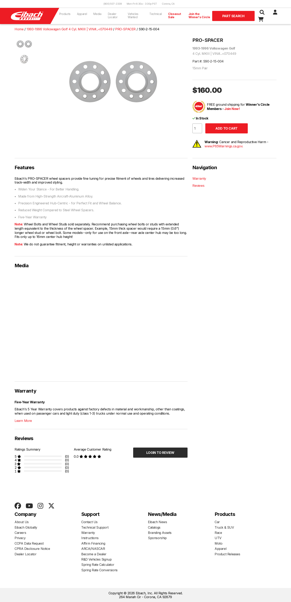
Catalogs (154, 527)
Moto (218, 543)
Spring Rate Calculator (97, 564)
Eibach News (157, 522)
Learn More (23, 421)
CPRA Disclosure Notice (32, 548)
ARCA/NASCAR (93, 548)
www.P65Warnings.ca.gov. (224, 146)
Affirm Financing (93, 543)
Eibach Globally (26, 527)
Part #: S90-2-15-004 (208, 61)
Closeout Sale (174, 15)
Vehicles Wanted (133, 15)
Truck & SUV (224, 527)
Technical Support (94, 527)
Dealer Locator (113, 15)
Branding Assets (160, 532)
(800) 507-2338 (112, 3)
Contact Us (89, 522)
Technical (155, 14)
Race (218, 532)
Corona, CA (168, 3)
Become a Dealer (93, 554)
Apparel (82, 14)
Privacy (20, 538)
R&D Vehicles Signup (96, 559)
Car (217, 522)
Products (65, 14)
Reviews (198, 186)
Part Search (233, 16)
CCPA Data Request (29, 543)
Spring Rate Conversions (99, 570)
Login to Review (160, 453)
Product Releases (227, 554)
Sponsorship (157, 538)
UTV (218, 538)
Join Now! (232, 109)
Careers (20, 532)
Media (97, 14)
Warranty (199, 178)
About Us (22, 522)
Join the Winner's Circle (199, 15)
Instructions (89, 538)
